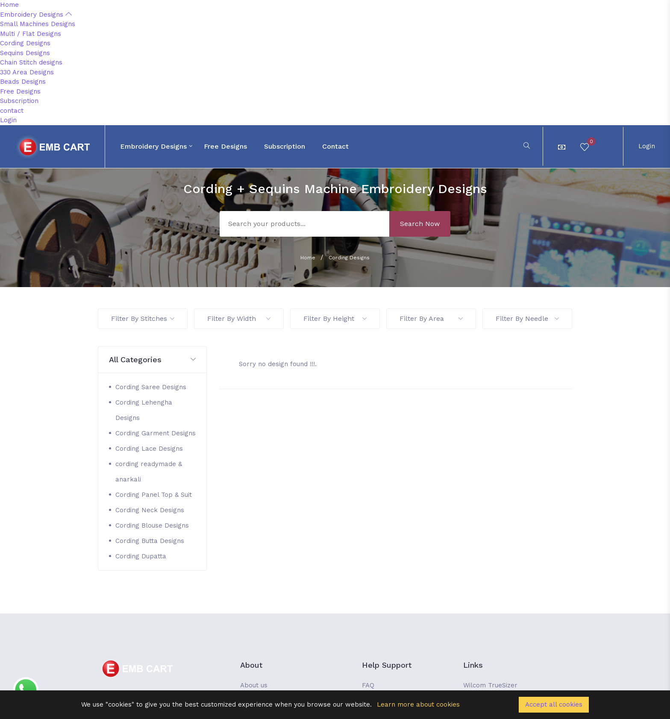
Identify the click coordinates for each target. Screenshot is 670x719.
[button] (152, 359)
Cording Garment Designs (155, 433)
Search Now (420, 224)
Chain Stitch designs (31, 62)
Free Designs (20, 91)
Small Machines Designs (37, 24)
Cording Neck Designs (149, 510)
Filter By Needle (527, 318)
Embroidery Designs (36, 14)
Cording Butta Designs (149, 541)
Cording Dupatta (140, 556)
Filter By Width (238, 318)
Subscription (19, 101)
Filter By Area (431, 318)
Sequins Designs (25, 53)
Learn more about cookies (418, 704)
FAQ (368, 685)
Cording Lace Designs (149, 448)
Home (9, 5)
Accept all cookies (553, 704)
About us (253, 685)
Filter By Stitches (142, 318)
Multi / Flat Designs (30, 34)
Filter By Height (335, 318)
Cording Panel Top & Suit (153, 495)
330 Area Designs (27, 72)
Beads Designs (23, 81)
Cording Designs (25, 43)
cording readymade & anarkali (148, 471)
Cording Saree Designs (150, 387)
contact (12, 110)
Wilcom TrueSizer (490, 685)
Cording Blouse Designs (152, 525)
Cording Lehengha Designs (143, 410)
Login (8, 120)
